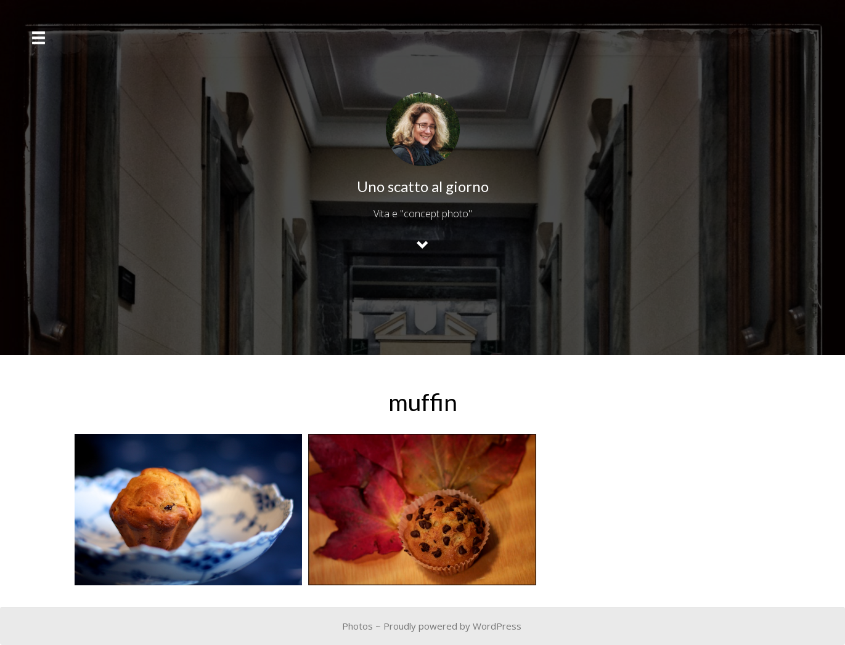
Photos (357, 626)
